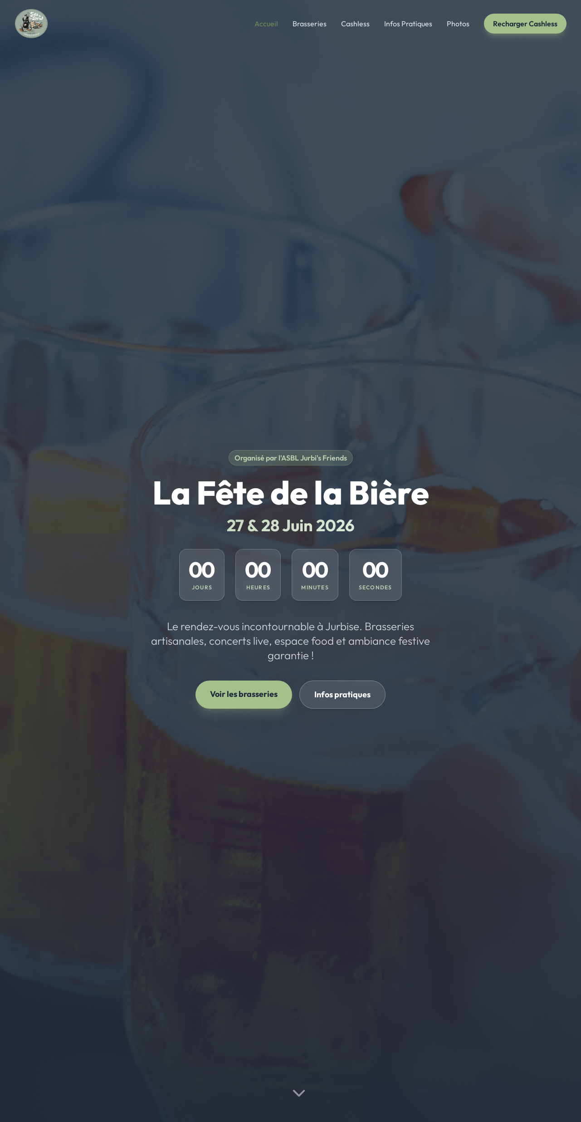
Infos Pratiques (408, 23)
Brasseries (310, 23)
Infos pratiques (342, 694)
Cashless (355, 23)
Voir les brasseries (244, 694)
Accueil (266, 23)
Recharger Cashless (525, 23)
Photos (458, 23)
